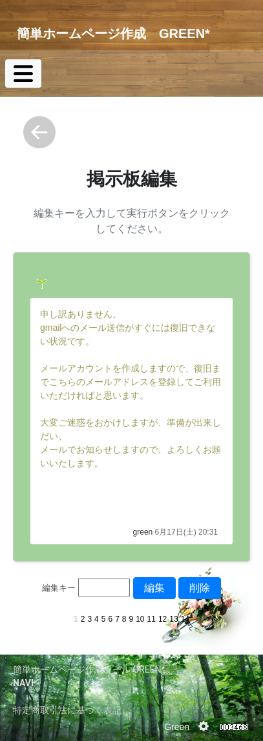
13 (173, 619)
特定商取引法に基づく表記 (67, 710)
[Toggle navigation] (23, 73)
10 (140, 619)
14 (185, 619)
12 (162, 619)
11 (151, 619)
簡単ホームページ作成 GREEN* (113, 33)
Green (176, 727)
